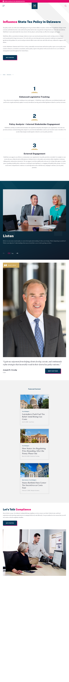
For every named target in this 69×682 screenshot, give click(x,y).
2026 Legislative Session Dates (15, 1)
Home (4, 74)
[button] (17, 253)
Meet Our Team (53, 371)
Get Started (10, 57)
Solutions (9, 74)
